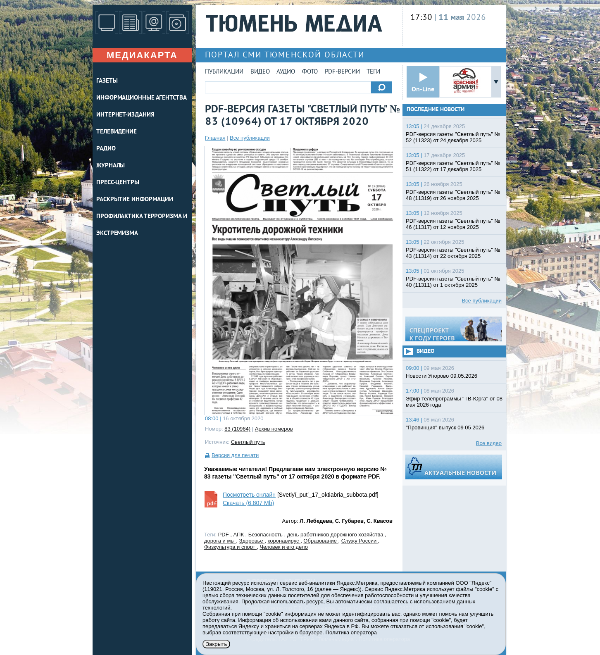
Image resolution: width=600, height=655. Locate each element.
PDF (224, 534)
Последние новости (435, 109)
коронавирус (283, 541)
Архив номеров (274, 429)
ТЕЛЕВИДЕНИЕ (116, 132)
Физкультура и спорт (230, 547)
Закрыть (216, 644)
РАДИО (106, 149)
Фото (310, 72)
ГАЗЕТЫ (106, 81)
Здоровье (252, 541)
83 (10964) (237, 429)
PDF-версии (342, 72)
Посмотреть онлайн (249, 494)
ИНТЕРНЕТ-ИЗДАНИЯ (125, 115)
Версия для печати (235, 455)
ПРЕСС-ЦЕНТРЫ (117, 183)
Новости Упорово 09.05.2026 (441, 376)
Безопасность (266, 534)
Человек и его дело (283, 547)
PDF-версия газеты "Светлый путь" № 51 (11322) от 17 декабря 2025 (453, 166)
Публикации (224, 72)
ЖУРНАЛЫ (110, 166)
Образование (320, 541)
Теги (373, 72)
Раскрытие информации (134, 200)
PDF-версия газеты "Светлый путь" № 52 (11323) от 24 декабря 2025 (453, 137)
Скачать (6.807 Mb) (248, 503)
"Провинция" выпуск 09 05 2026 (445, 427)
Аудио (285, 72)
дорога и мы (220, 541)
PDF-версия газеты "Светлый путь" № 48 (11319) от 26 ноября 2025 (453, 195)
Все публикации (250, 138)
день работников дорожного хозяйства (336, 534)
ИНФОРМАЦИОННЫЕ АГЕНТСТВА (141, 98)
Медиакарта (142, 55)
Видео (260, 72)
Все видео (489, 443)
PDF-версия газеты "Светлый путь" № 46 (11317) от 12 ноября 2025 (453, 224)
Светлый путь (248, 442)
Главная (215, 138)
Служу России (359, 541)
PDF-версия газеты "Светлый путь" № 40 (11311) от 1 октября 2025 (453, 282)
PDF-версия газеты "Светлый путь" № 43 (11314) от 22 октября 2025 (453, 253)
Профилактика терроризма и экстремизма (141, 225)
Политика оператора (351, 632)
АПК (239, 534)
